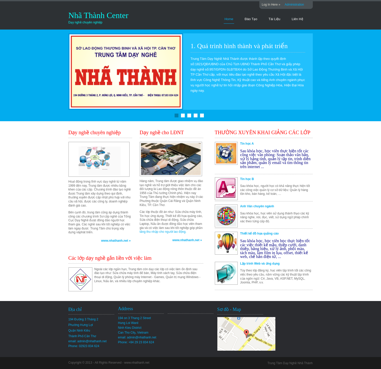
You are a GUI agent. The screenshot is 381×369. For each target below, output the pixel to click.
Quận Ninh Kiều (79, 330)
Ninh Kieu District (130, 328)
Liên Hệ (297, 19)
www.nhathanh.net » (116, 240)
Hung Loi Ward (128, 323)
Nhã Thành (87, 15)
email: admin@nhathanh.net (87, 341)
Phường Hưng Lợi (80, 325)
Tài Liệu (274, 19)
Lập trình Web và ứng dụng (260, 263)
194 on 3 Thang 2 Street (134, 318)
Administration (294, 4)
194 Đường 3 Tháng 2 (83, 319)
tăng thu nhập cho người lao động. (163, 232)
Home (228, 19)
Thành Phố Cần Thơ (82, 336)
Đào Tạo (251, 19)
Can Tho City (133, 332)
